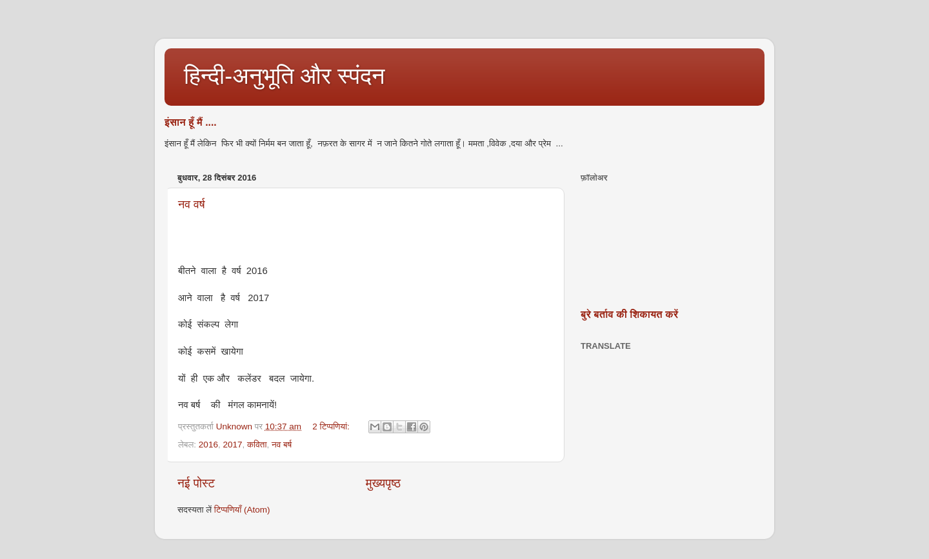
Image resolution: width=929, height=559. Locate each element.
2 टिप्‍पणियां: (332, 426)
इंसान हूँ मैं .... (191, 122)
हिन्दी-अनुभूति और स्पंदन (284, 76)
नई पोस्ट (196, 483)
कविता (256, 444)
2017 (232, 444)
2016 (208, 444)
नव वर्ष (191, 204)
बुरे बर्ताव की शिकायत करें (629, 314)
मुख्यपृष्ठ (383, 483)
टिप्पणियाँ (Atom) (242, 510)
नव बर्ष (282, 444)
